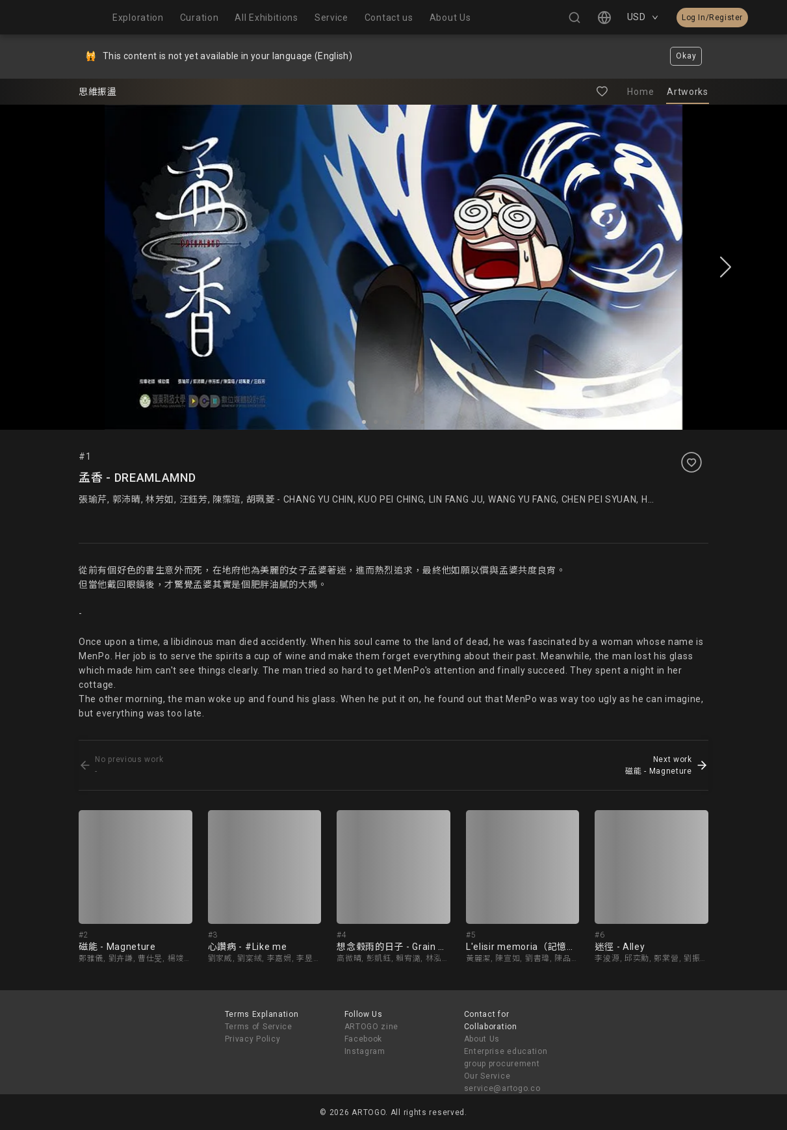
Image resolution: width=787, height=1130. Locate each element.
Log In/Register (712, 17)
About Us (482, 1039)
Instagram (364, 1051)
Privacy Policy (253, 1039)
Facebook (363, 1039)
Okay (686, 55)
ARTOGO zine (371, 1026)
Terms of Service (258, 1026)
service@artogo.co (502, 1088)
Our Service (487, 1076)
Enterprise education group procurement (506, 1057)
